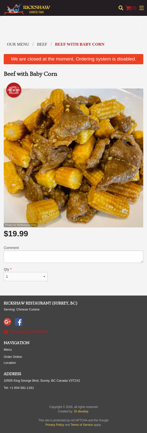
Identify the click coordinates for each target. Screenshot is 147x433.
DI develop (81, 411)
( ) (131, 8)
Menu (8, 349)
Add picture (13, 90)
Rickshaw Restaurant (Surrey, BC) (40, 303)
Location (10, 363)
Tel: (19, 388)
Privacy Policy (55, 425)
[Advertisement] (73, 31)
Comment (73, 254)
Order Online (13, 357)
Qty (26, 274)
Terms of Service (82, 425)
